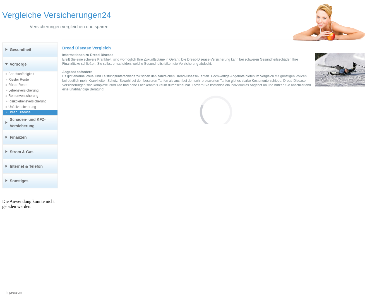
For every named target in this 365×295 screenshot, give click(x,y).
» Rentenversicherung (22, 96)
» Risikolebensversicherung (26, 101)
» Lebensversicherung (22, 90)
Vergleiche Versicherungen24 (56, 15)
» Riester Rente (17, 79)
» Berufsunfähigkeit (20, 74)
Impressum (14, 292)
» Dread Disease (18, 112)
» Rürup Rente (16, 85)
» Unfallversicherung (21, 107)
